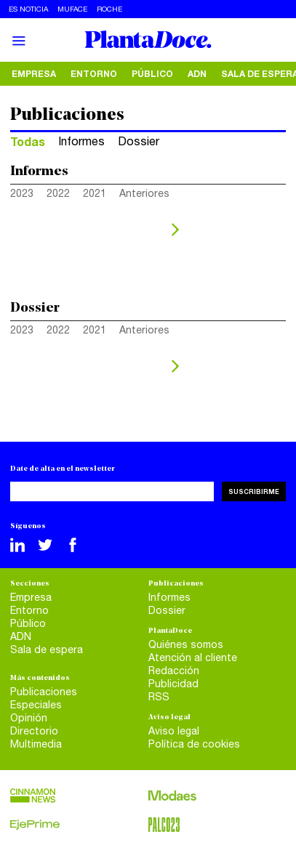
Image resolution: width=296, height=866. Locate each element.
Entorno (94, 73)
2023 (21, 193)
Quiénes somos (185, 644)
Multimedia (36, 744)
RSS (158, 697)
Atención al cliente (192, 657)
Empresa (34, 73)
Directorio (34, 731)
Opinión (28, 718)
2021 (94, 193)
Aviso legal (173, 731)
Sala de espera (46, 649)
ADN (197, 73)
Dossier (138, 140)
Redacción (173, 670)
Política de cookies (194, 744)
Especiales (36, 705)
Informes (81, 140)
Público (152, 73)
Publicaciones (43, 691)
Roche (109, 8)
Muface (72, 8)
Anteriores (144, 193)
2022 (58, 193)
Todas (27, 141)
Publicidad (173, 683)
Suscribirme (253, 491)
